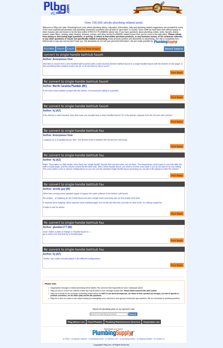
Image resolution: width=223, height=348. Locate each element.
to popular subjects (79, 339)
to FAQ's (66, 339)
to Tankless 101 (111, 339)
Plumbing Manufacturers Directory (123, 321)
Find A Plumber (95, 321)
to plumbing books (96, 339)
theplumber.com (151, 321)
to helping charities (144, 339)
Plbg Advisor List (76, 321)
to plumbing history (127, 339)
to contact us (159, 339)
